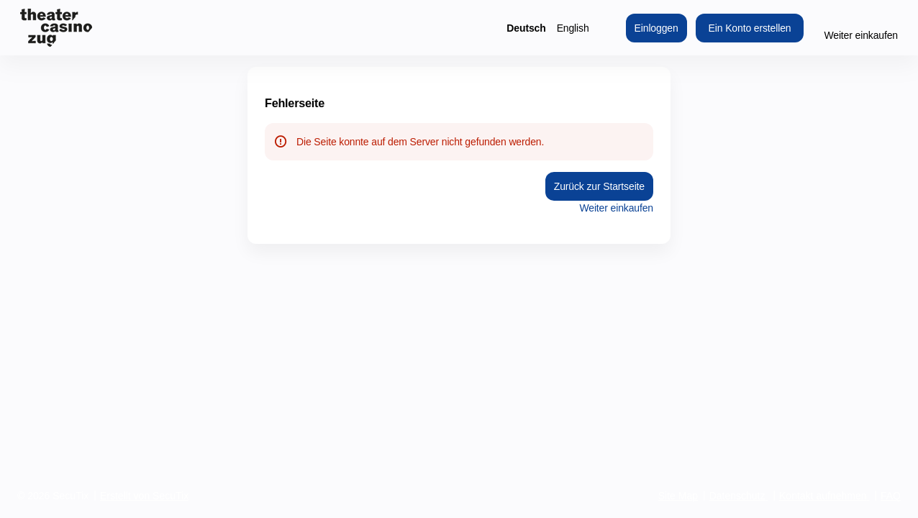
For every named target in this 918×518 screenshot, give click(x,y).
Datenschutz (737, 495)
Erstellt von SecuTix (144, 495)
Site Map (678, 495)
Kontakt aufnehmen (822, 495)
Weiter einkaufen (861, 35)
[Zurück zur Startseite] (56, 28)
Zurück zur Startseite (599, 186)
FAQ (891, 495)
